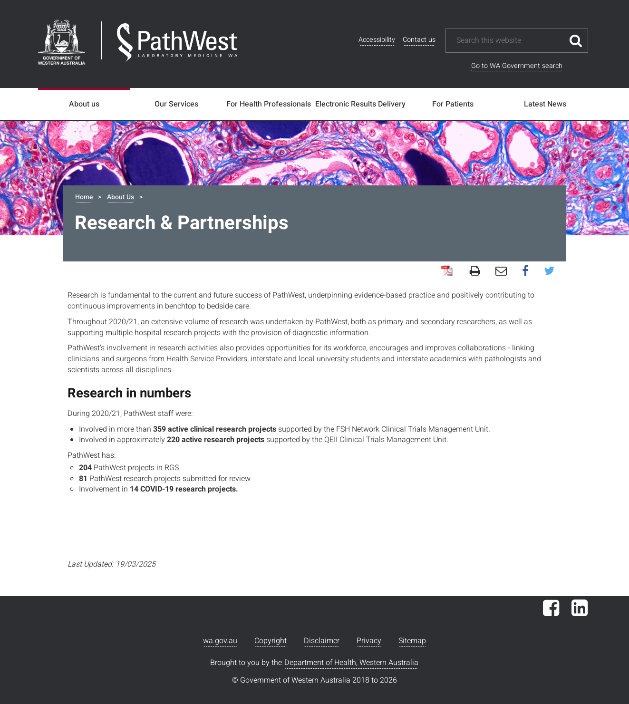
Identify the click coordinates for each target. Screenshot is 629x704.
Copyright (270, 640)
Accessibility (376, 40)
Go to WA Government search (516, 66)
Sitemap (412, 640)
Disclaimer (321, 640)
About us (84, 104)
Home (84, 197)
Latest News (545, 104)
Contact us (419, 40)
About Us (120, 197)
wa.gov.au (220, 640)
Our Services (176, 104)
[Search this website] (509, 41)
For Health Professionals (268, 104)
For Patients (453, 104)
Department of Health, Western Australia (351, 662)
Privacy (369, 640)
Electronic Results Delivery (360, 104)
